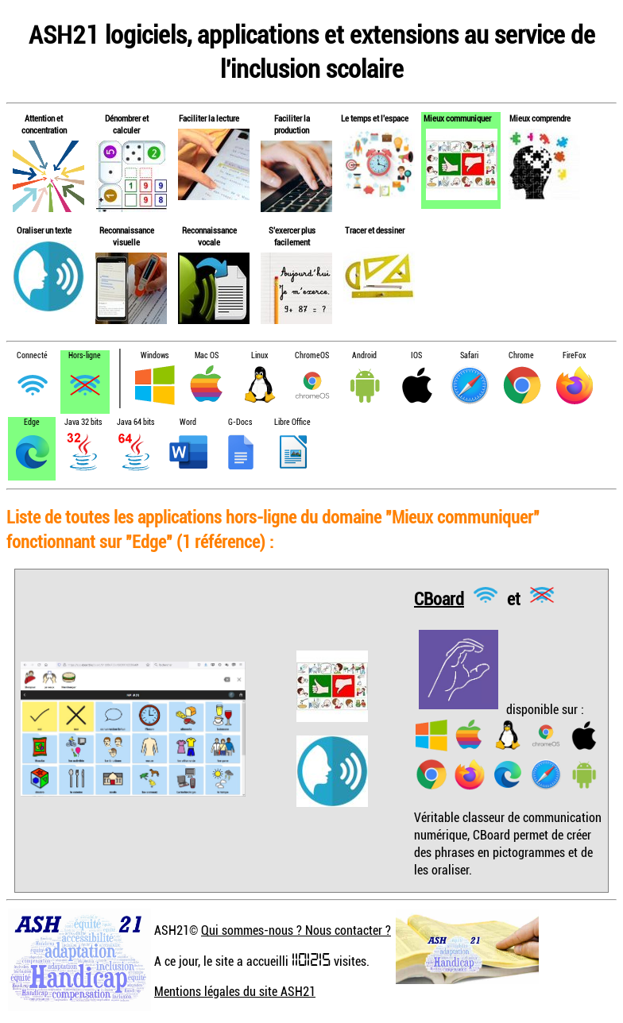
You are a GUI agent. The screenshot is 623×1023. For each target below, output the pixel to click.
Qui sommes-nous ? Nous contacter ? (296, 930)
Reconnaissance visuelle (126, 236)
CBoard (439, 597)
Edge (32, 422)
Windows (154, 355)
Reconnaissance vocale (209, 236)
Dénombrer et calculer (127, 124)
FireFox (574, 355)
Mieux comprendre (540, 118)
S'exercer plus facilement (292, 236)
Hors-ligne (84, 355)
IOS (416, 355)
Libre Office (292, 422)
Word (188, 422)
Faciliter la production (292, 124)
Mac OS (207, 355)
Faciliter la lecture (209, 118)
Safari (469, 355)
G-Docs (240, 422)
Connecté (32, 355)
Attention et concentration (44, 124)
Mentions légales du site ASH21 (234, 991)
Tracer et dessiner (374, 230)
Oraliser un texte (44, 230)
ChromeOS (312, 355)
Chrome (521, 355)
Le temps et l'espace (374, 118)
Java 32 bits (83, 422)
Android (364, 355)
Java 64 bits (135, 422)
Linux (259, 355)
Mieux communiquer (457, 118)
